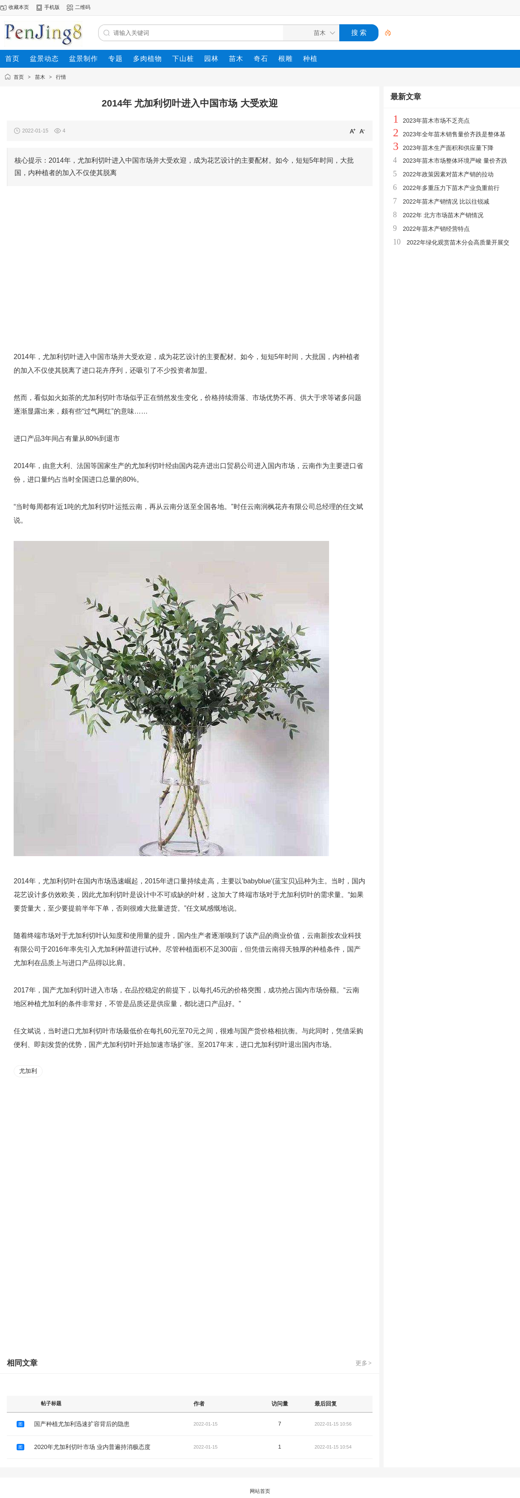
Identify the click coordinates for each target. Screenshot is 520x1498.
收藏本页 (19, 7)
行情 (61, 77)
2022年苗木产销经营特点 (436, 228)
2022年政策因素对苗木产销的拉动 (448, 174)
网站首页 (260, 1491)
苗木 (40, 77)
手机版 (52, 7)
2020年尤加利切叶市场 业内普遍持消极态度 (92, 1446)
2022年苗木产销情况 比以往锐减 (446, 201)
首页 (19, 77)
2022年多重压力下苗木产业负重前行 (451, 187)
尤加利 (28, 1070)
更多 (364, 1363)
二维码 (82, 7)
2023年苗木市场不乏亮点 (436, 120)
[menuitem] (12, 59)
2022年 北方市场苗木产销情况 (443, 215)
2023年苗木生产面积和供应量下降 (448, 147)
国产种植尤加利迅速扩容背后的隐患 (82, 1423)
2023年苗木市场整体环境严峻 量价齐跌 (455, 160)
